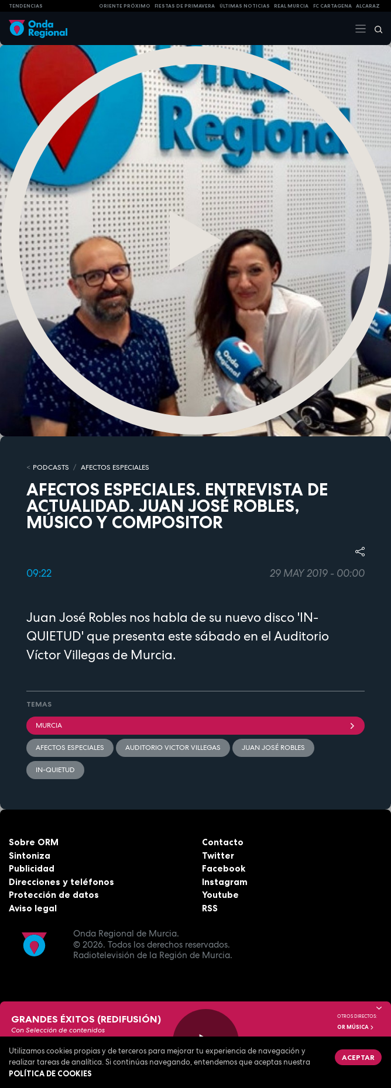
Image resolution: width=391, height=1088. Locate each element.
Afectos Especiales (115, 467)
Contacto (222, 842)
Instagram (225, 881)
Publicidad (31, 868)
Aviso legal (33, 908)
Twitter (218, 855)
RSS (210, 908)
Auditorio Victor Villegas (173, 747)
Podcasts (51, 467)
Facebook (223, 868)
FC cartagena (332, 6)
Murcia (195, 725)
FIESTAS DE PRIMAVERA (185, 6)
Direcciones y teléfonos (61, 881)
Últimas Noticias (244, 6)
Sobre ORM (34, 842)
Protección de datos (54, 894)
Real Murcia (291, 6)
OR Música (356, 1027)
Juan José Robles (273, 747)
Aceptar (358, 1057)
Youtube (220, 894)
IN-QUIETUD (55, 769)
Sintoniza (29, 855)
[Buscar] (374, 28)
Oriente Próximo (124, 6)
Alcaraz (368, 6)
